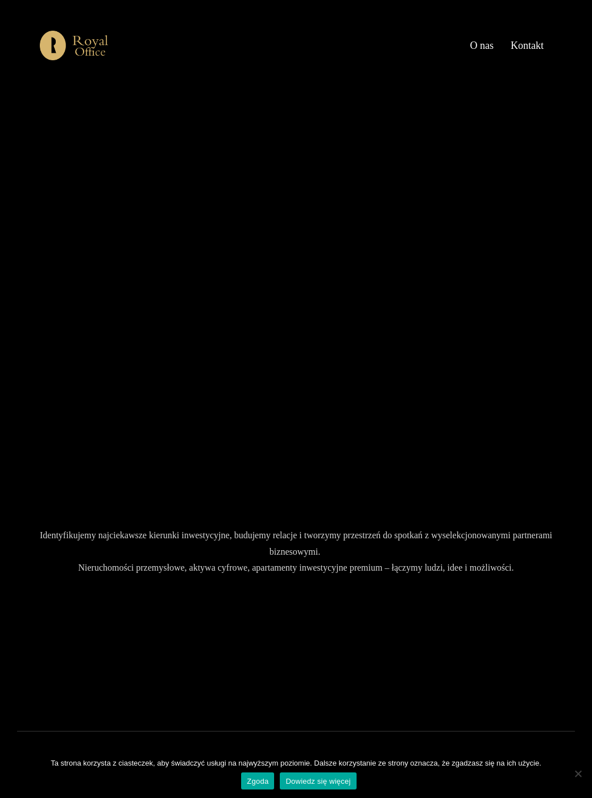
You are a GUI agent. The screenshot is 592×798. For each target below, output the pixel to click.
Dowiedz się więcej (317, 781)
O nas (482, 45)
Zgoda (257, 781)
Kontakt (527, 45)
